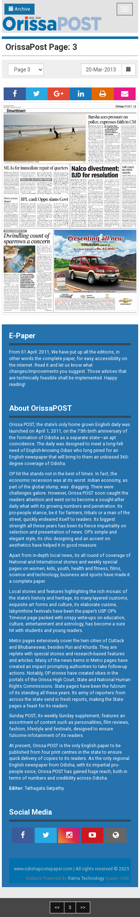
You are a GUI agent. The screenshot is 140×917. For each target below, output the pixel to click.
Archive (19, 9)
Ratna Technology (86, 878)
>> (82, 907)
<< (57, 907)
